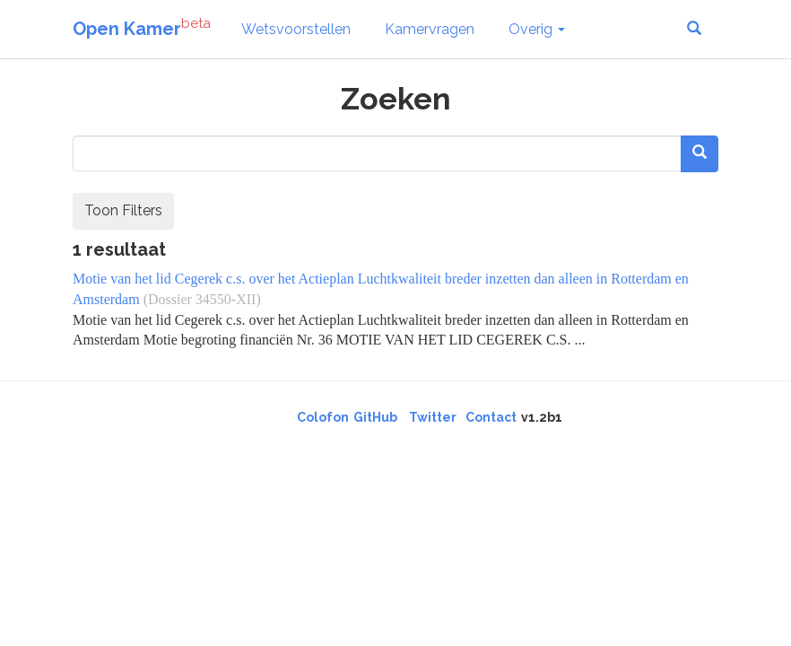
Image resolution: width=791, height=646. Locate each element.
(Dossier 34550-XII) (202, 299)
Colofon (323, 417)
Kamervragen (429, 29)
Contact (491, 417)
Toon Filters (123, 210)
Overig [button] (536, 29)
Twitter (432, 417)
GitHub (375, 417)
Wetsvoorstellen (296, 29)
